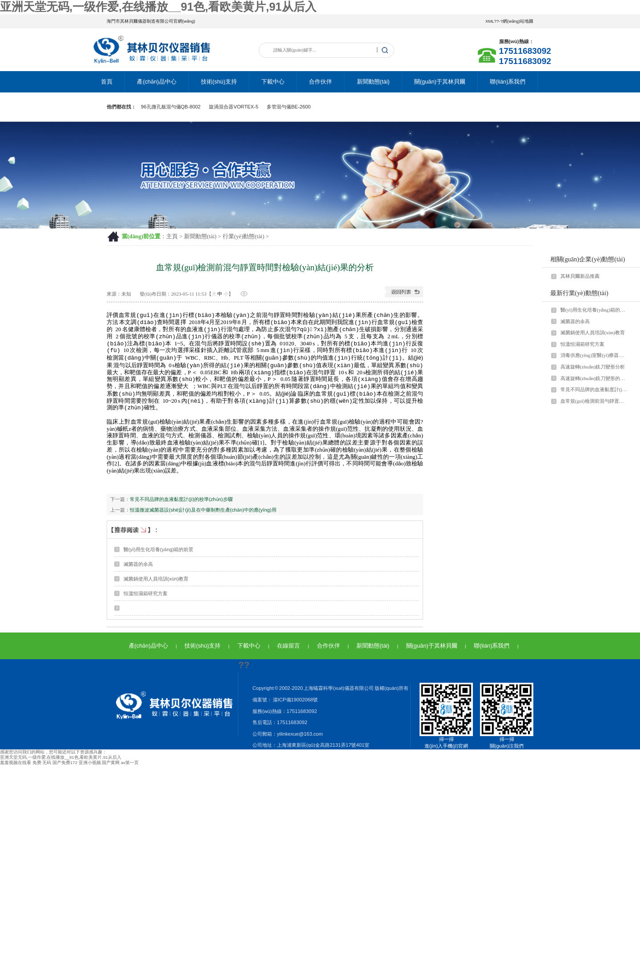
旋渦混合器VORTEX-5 (233, 106)
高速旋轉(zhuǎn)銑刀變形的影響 (594, 378)
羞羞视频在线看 (15, 766)
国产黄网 (111, 766)
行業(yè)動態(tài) (243, 236)
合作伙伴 (320, 81)
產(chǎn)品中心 (156, 81)
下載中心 (272, 81)
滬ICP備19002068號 (295, 703)
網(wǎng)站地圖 (518, 21)
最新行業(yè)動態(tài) (579, 292)
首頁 (106, 81)
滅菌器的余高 (138, 567)
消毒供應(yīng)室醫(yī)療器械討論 (594, 355)
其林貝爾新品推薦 (580, 276)
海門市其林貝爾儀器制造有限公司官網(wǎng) (151, 21)
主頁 (172, 236)
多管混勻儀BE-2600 (289, 106)
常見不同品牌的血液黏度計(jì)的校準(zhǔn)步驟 (181, 502)
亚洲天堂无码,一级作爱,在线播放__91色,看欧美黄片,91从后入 (158, 6)
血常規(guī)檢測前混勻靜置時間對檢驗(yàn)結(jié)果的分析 (594, 401)
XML (489, 21)
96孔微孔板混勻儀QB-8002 (170, 106)
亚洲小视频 (90, 766)
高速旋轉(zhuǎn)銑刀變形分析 (592, 366)
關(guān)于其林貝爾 (439, 81)
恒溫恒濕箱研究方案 (146, 597)
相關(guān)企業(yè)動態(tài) (587, 259)
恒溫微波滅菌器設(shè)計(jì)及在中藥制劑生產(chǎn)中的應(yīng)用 (203, 513)
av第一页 (130, 766)
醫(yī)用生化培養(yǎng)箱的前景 (159, 553)
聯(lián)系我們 (507, 81)
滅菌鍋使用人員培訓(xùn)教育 (156, 582)
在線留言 (288, 649)
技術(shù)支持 (219, 81)
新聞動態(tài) (373, 81)
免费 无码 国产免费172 (54, 766)
